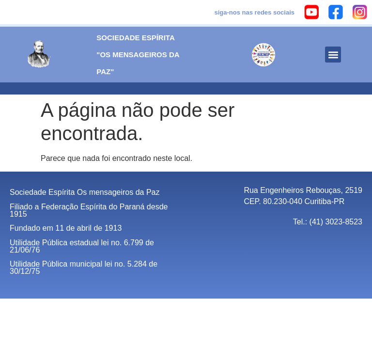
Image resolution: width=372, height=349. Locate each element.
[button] (333, 55)
